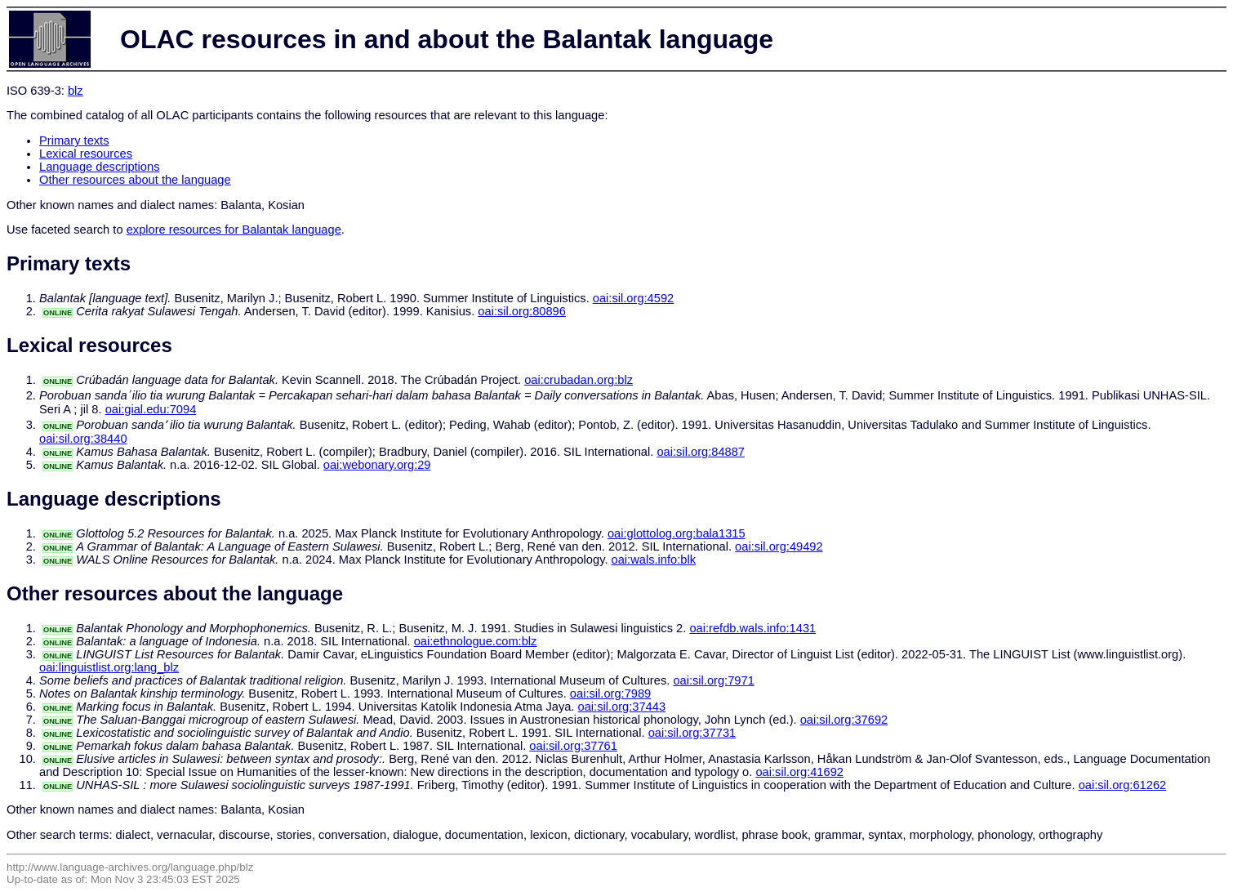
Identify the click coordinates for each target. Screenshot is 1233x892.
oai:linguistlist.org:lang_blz (109, 667)
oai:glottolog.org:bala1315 (677, 533)
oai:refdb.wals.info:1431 (752, 628)
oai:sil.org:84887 (701, 451)
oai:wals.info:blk (654, 559)
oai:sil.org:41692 (799, 771)
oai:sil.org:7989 (610, 693)
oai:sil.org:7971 (713, 680)
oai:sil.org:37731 (692, 732)
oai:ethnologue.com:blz (475, 641)
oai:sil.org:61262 (1123, 785)
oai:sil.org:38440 (83, 438)
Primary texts (74, 140)
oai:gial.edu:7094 (151, 409)
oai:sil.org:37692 (844, 719)
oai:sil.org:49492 (779, 546)
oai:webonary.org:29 (377, 464)
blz (75, 90)
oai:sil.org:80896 (522, 311)
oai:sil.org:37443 (622, 706)
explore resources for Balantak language (234, 229)
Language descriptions (99, 166)
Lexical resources (85, 153)
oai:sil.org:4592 (633, 298)
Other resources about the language (135, 179)
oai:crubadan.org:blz (578, 379)
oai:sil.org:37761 (573, 745)
